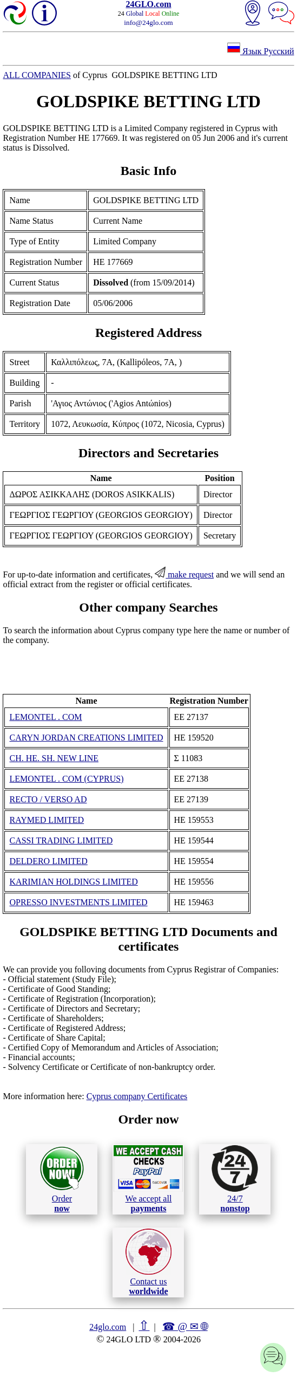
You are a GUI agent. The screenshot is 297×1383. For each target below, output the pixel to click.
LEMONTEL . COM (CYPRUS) (66, 778)
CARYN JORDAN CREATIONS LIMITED (86, 737)
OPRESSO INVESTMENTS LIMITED (78, 902)
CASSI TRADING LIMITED (61, 840)
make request (184, 574)
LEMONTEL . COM (45, 717)
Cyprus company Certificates (137, 1096)
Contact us (148, 1262)
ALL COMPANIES (37, 75)
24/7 (234, 1178)
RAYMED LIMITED (46, 819)
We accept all (148, 1178)
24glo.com (107, 1327)
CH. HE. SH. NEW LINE (53, 758)
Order (62, 1179)
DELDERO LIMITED (48, 861)
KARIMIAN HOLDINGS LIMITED (73, 881)
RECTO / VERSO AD (48, 799)
